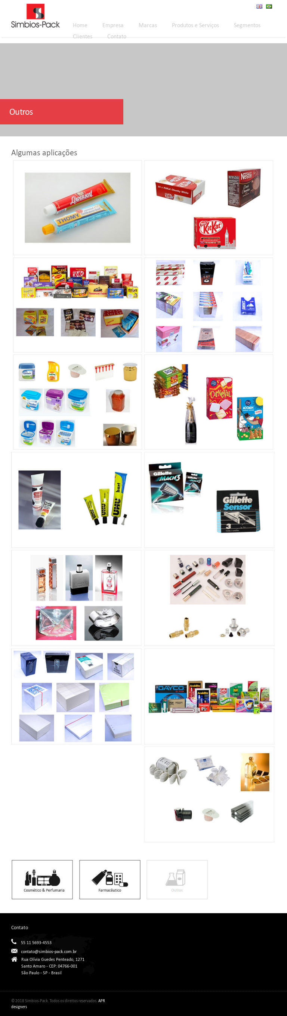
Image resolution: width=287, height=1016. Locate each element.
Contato (116, 36)
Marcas (148, 25)
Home (80, 25)
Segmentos (247, 25)
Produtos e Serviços (195, 25)
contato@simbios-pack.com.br (49, 951)
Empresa (113, 25)
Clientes (82, 36)
